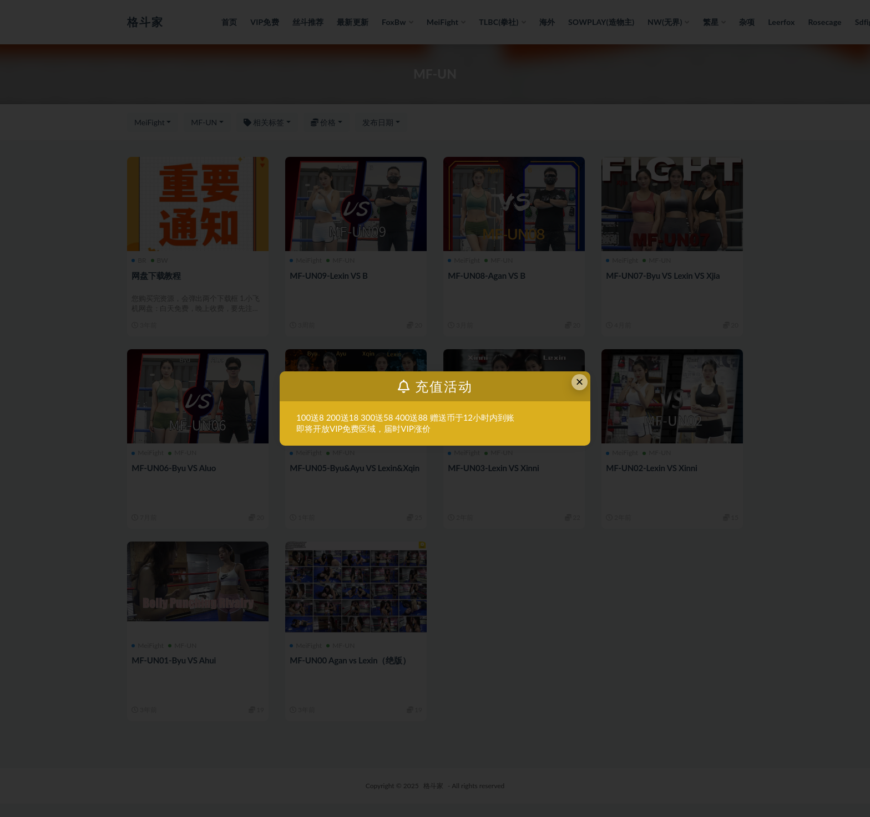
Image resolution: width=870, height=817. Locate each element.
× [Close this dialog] (580, 381)
